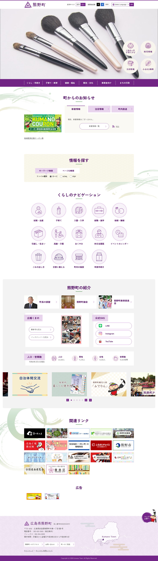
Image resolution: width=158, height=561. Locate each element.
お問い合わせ (50, 544)
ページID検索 (68, 170)
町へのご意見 (65, 544)
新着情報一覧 (94, 126)
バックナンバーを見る (39, 337)
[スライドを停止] (90, 400)
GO (132, 4)
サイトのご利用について (44, 551)
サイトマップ (28, 551)
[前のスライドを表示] (67, 400)
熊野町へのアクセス (32, 544)
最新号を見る (36, 329)
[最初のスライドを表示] (86, 400)
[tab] (76, 109)
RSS (117, 126)
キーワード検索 (46, 170)
